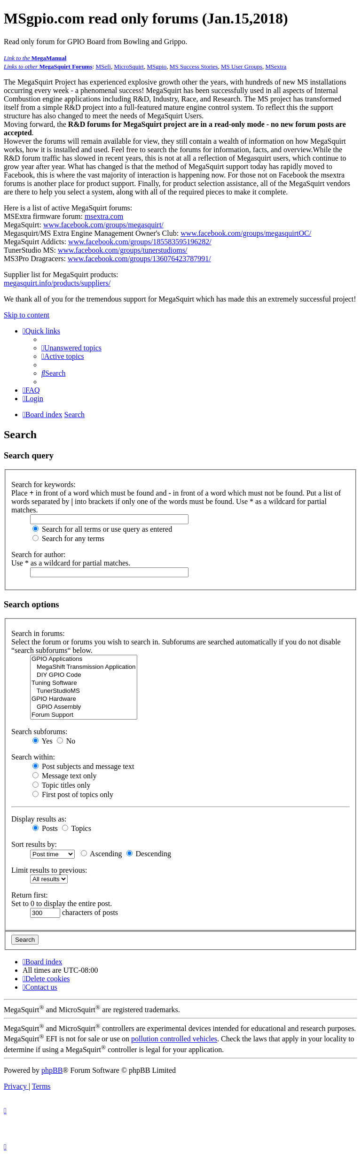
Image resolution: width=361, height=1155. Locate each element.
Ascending (101, 854)
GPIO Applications (84, 659)
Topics (76, 828)
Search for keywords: (43, 484)
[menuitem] (71, 348)
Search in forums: (38, 633)
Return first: (29, 895)
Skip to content (26, 315)
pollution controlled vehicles (174, 1039)
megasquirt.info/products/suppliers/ (57, 283)
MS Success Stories (194, 66)
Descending (149, 854)
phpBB (52, 1070)
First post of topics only (72, 794)
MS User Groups (241, 66)
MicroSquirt (129, 66)
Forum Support (84, 715)
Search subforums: (39, 732)
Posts (45, 828)
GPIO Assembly (84, 707)
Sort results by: (34, 844)
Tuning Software (84, 683)
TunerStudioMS (84, 691)
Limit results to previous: (49, 870)
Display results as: (38, 819)
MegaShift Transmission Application (84, 667)
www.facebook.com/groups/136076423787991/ (139, 259)
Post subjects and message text (83, 766)
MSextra (276, 66)
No (66, 741)
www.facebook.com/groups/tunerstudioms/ (122, 250)
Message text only (64, 776)
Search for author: (38, 554)
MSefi (103, 66)
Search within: (33, 757)
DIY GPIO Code (84, 675)
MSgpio (156, 66)
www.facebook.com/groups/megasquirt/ (103, 225)
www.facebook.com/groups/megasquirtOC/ (245, 233)
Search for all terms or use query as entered (102, 529)
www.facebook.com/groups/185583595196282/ (140, 242)
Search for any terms (68, 539)
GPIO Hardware (84, 699)
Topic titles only (61, 785)
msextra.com (104, 216)
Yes (42, 741)
